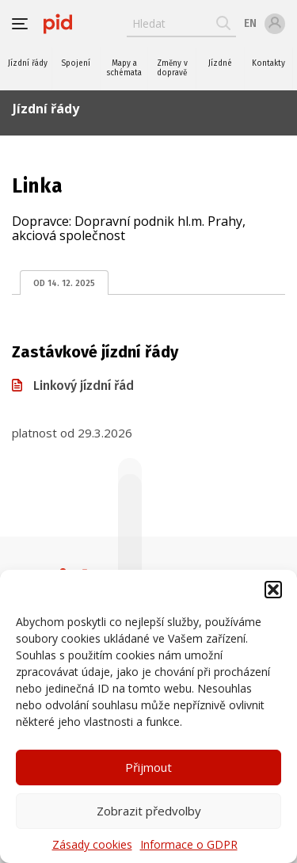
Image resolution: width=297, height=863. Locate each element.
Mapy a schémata (124, 68)
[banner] (58, 24)
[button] (273, 590)
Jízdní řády (28, 63)
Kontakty (268, 63)
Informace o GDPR (189, 844)
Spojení (75, 63)
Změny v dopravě (172, 68)
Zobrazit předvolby (149, 811)
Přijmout (148, 767)
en (250, 23)
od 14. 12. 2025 (64, 283)
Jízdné (220, 63)
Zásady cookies (92, 844)
